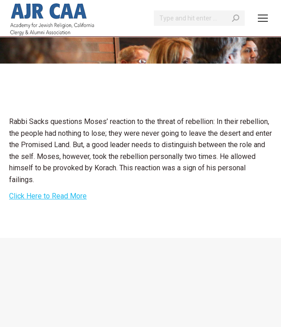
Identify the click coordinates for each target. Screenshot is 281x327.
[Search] (199, 18)
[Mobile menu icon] (263, 18)
